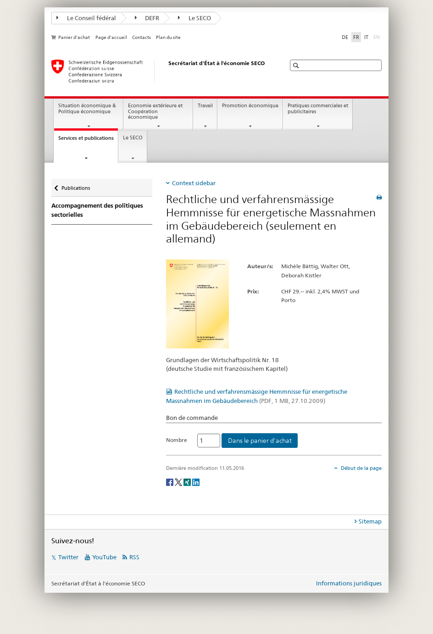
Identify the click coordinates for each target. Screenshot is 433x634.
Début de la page (360, 468)
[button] (297, 65)
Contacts (141, 37)
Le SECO (194, 17)
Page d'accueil (111, 37)
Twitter (68, 557)
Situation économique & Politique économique (87, 109)
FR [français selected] (356, 37)
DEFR (147, 17)
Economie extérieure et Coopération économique (155, 111)
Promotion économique (250, 106)
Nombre (176, 439)
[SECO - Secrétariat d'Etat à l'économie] (159, 71)
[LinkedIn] (196, 481)
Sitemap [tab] (370, 521)
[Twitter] (179, 481)
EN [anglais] (377, 36)
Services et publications (88, 140)
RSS (134, 557)
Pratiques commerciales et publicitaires (318, 109)
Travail (205, 106)
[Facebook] (170, 481)
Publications (75, 186)
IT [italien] (366, 37)
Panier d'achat (74, 37)
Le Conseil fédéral (86, 17)
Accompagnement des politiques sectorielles (97, 210)
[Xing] (187, 481)
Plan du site (168, 37)
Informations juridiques (349, 583)
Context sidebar (194, 183)
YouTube (104, 557)
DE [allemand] (345, 37)
